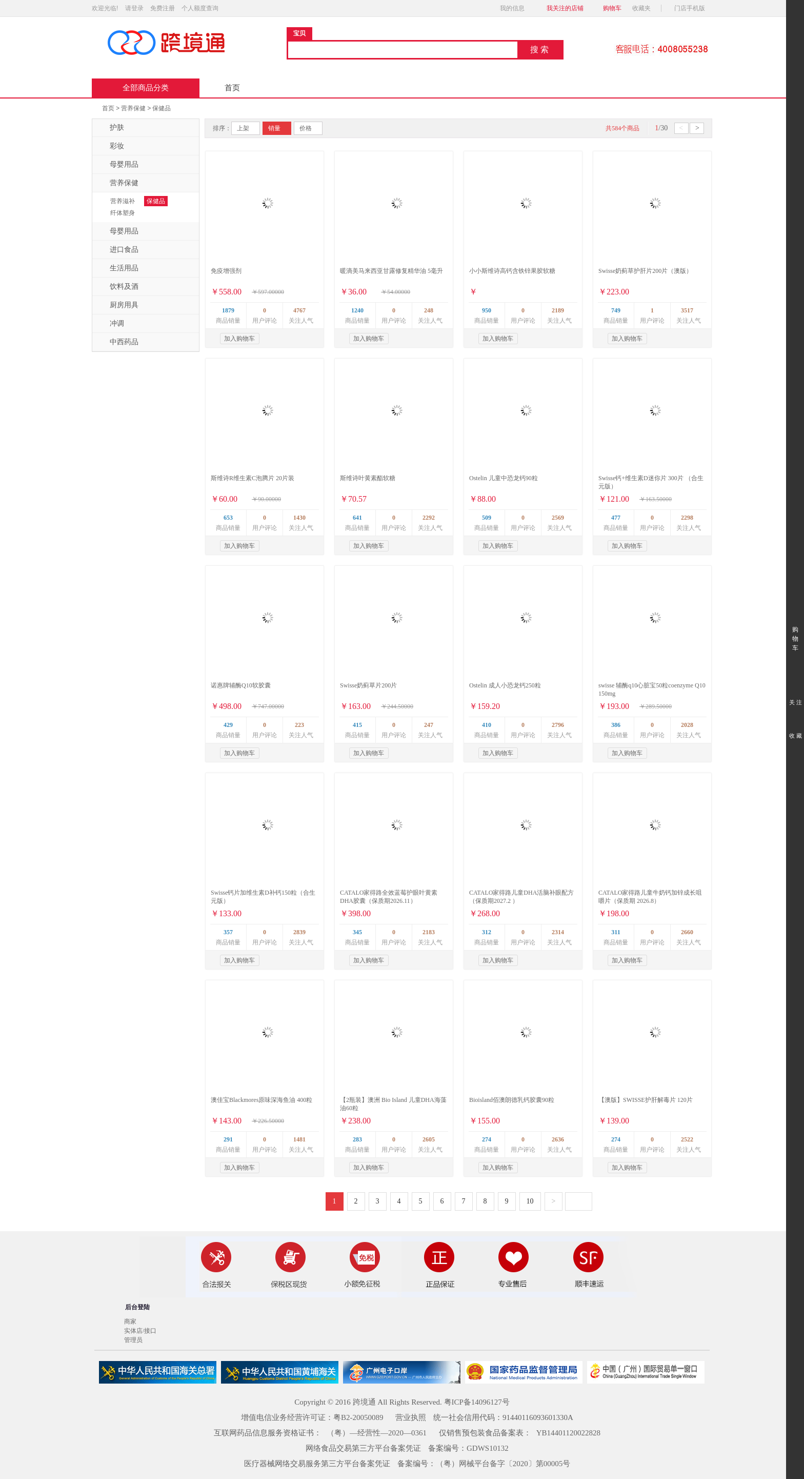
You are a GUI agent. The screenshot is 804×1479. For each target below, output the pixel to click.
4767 (299, 310)
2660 (687, 932)
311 (615, 932)
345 (357, 932)
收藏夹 (644, 8)
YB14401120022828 (568, 1433)
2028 (687, 724)
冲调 (110, 324)
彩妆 (110, 146)
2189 (558, 310)
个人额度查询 (200, 8)
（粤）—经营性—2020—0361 (377, 1433)
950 (486, 310)
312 (486, 932)
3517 (687, 310)
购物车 (612, 8)
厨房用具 (117, 305)
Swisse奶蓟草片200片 (368, 685)
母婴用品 (117, 165)
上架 (243, 128)
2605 (429, 1139)
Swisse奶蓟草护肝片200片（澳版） (645, 270)
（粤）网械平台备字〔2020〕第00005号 (503, 1464)
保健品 (161, 108)
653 (228, 517)
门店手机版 (692, 8)
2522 (687, 1139)
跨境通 (364, 1402)
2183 (429, 932)
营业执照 (410, 1417)
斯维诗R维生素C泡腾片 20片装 (252, 478)
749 (615, 310)
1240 (357, 310)
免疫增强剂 (226, 270)
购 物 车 (795, 629)
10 (530, 1201)
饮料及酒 (117, 287)
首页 (232, 88)
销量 (274, 128)
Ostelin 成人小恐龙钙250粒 (505, 685)
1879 (228, 310)
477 (615, 517)
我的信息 (515, 8)
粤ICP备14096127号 (477, 1402)
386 (615, 724)
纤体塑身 (122, 212)
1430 (299, 517)
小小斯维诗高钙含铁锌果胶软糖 (512, 270)
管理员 (133, 1340)
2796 (558, 724)
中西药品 (117, 342)
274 (486, 1139)
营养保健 (133, 108)
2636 (558, 1139)
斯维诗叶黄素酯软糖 (367, 478)
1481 (299, 1139)
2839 (299, 932)
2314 (558, 932)
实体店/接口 (140, 1330)
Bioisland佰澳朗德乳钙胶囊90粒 (511, 1099)
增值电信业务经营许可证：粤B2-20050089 (312, 1417)
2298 (687, 517)
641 (357, 517)
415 (357, 724)
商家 (130, 1321)
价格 (305, 128)
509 (486, 517)
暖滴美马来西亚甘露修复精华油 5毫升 (391, 270)
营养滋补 (122, 201)
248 (428, 310)
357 (228, 932)
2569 (558, 517)
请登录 (134, 8)
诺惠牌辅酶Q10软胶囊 (241, 685)
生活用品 (117, 268)
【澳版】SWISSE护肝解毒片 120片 (645, 1099)
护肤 (110, 128)
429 (228, 724)
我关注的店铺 (565, 8)
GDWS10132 (488, 1448)
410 (486, 724)
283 (357, 1139)
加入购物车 (239, 338)
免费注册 (162, 8)
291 (228, 1139)
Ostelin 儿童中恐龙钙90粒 (503, 478)
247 (428, 724)
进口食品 (117, 250)
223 (299, 724)
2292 (429, 517)
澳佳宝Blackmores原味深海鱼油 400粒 (261, 1099)
